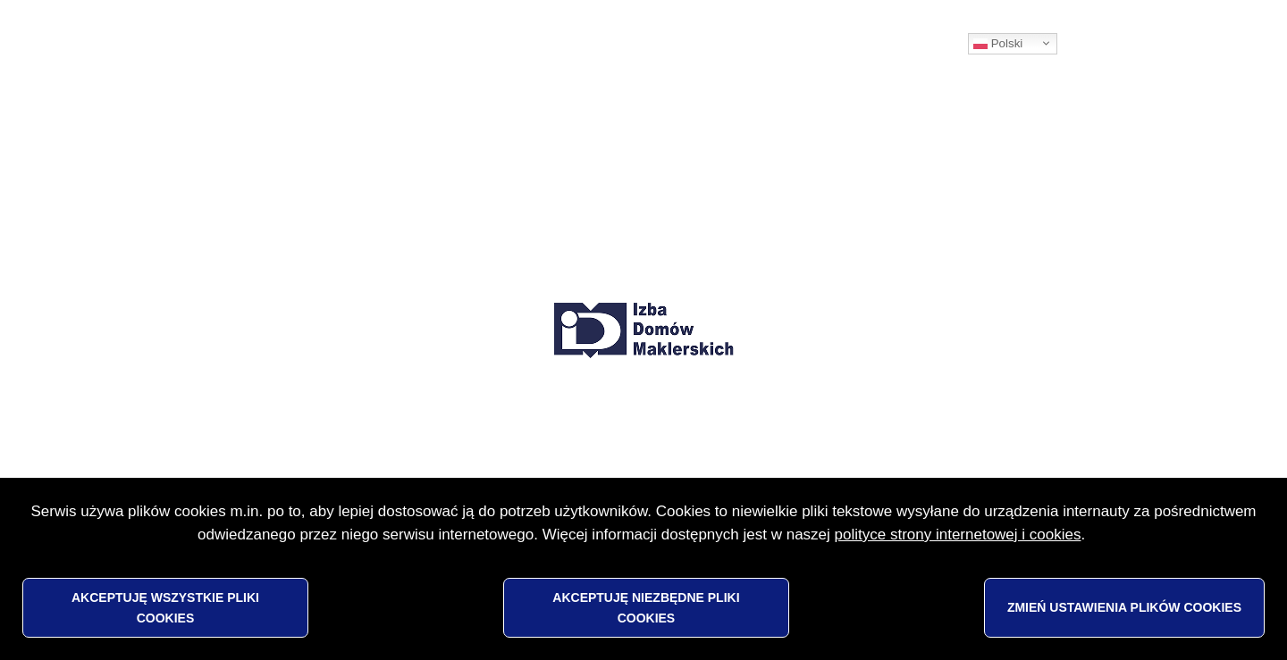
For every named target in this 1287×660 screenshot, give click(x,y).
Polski (997, 44)
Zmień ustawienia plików (1124, 607)
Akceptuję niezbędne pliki (645, 607)
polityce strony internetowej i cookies (958, 534)
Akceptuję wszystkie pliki (165, 607)
